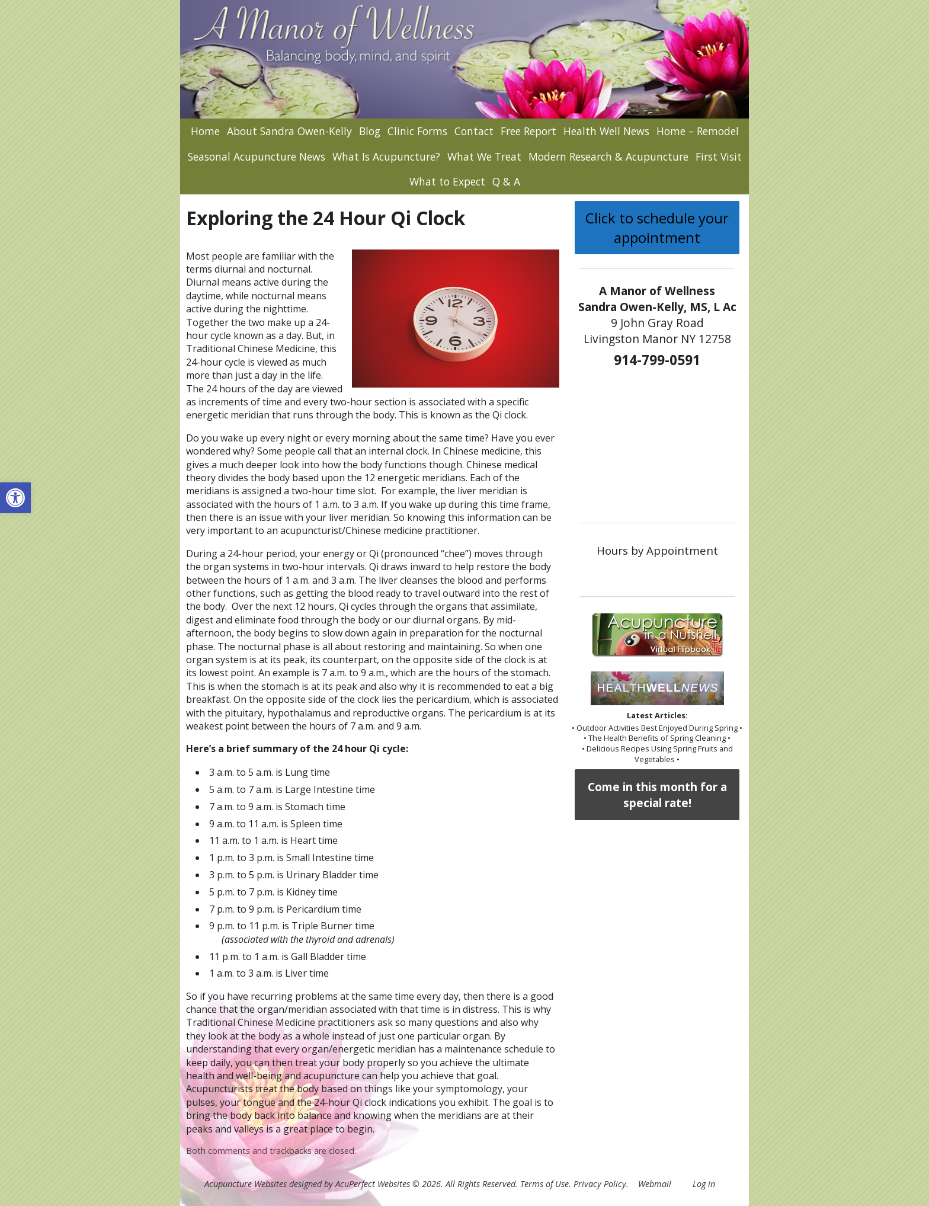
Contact (474, 131)
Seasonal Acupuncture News (256, 156)
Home (205, 131)
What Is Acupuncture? (386, 156)
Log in (704, 1183)
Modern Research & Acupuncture (608, 156)
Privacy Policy (600, 1183)
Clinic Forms (417, 131)
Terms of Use (544, 1183)
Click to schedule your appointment (657, 227)
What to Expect (447, 181)
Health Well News (606, 131)
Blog (369, 131)
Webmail (654, 1183)
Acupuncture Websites (245, 1183)
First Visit (719, 156)
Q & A (506, 181)
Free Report (528, 131)
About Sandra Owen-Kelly (289, 131)
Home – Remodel (697, 131)
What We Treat (484, 156)
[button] (15, 497)
